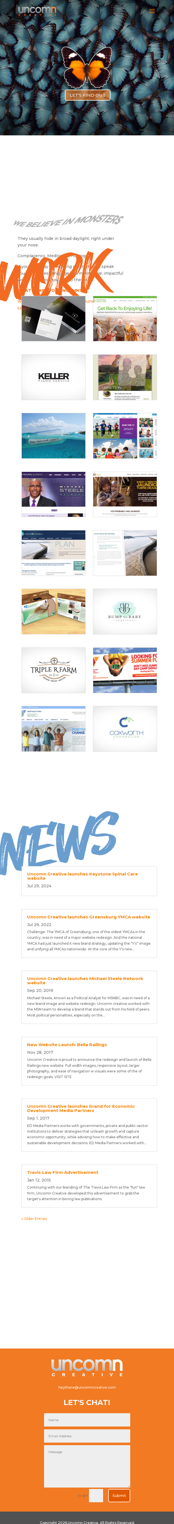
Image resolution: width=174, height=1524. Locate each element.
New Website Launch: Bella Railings (67, 1044)
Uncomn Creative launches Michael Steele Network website (85, 980)
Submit (119, 1495)
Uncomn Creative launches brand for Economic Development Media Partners (81, 1108)
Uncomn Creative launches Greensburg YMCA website (88, 917)
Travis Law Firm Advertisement (62, 1172)
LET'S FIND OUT (88, 95)
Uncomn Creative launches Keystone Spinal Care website (82, 876)
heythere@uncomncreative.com (87, 1387)
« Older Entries (34, 1219)
